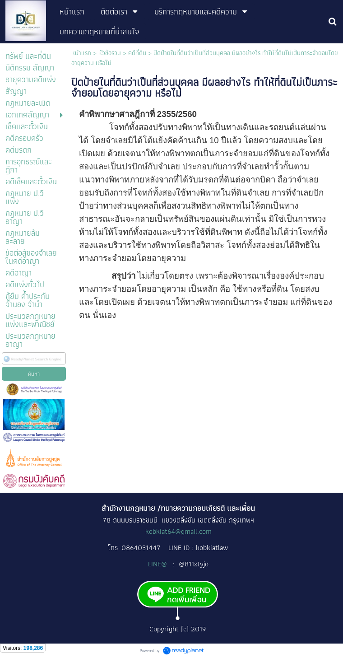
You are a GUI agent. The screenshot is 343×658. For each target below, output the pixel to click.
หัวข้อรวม (109, 53)
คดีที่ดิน (138, 53)
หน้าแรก (81, 53)
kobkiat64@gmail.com (178, 531)
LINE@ (158, 563)
